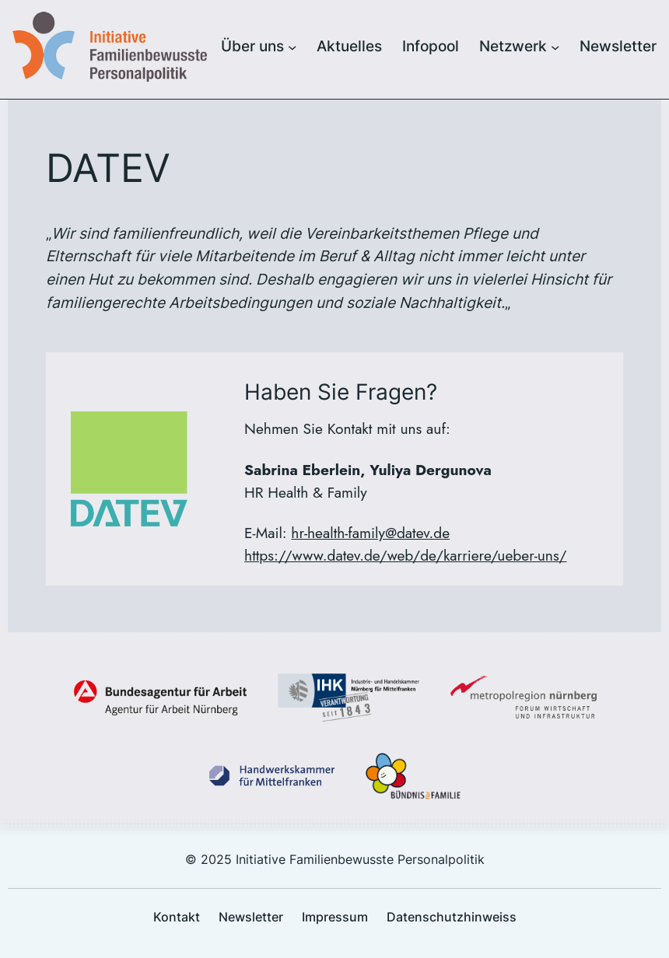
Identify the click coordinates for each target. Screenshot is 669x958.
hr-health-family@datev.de (370, 533)
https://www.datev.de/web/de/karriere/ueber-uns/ (405, 555)
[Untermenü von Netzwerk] (555, 46)
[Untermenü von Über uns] (292, 46)
